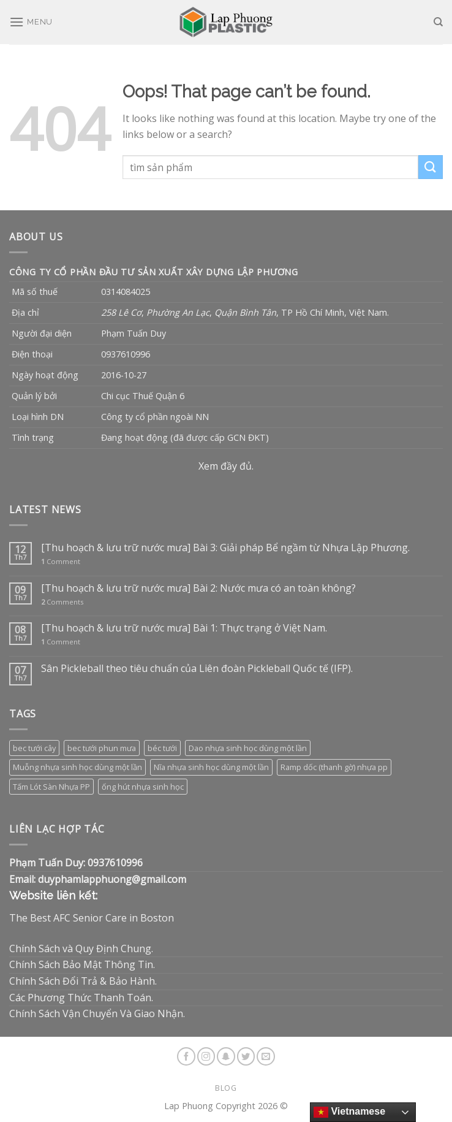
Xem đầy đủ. (226, 466)
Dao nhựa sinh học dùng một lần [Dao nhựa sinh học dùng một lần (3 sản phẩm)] (248, 748)
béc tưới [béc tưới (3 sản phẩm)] (162, 748)
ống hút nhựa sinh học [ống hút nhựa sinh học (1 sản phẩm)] (143, 786)
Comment (60, 561)
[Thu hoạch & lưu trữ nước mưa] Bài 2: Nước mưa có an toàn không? (198, 588)
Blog (225, 1088)
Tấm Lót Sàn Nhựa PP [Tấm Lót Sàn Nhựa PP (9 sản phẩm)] (51, 786)
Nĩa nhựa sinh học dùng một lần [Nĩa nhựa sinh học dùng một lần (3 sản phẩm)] (211, 767)
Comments (62, 602)
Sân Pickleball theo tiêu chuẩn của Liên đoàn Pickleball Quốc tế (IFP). (197, 668)
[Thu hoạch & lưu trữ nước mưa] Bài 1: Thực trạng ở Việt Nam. (184, 628)
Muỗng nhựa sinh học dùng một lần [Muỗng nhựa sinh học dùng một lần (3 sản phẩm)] (77, 767)
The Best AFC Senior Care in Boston (91, 918)
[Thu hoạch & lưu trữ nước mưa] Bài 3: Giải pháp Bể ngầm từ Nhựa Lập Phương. (225, 548)
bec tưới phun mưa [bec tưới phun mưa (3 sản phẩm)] (101, 748)
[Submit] (430, 167)
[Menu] (31, 22)
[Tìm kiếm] (438, 22)
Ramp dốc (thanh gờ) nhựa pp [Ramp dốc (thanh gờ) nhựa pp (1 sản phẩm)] (334, 767)
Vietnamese (349, 1112)
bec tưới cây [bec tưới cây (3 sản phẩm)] (34, 748)
